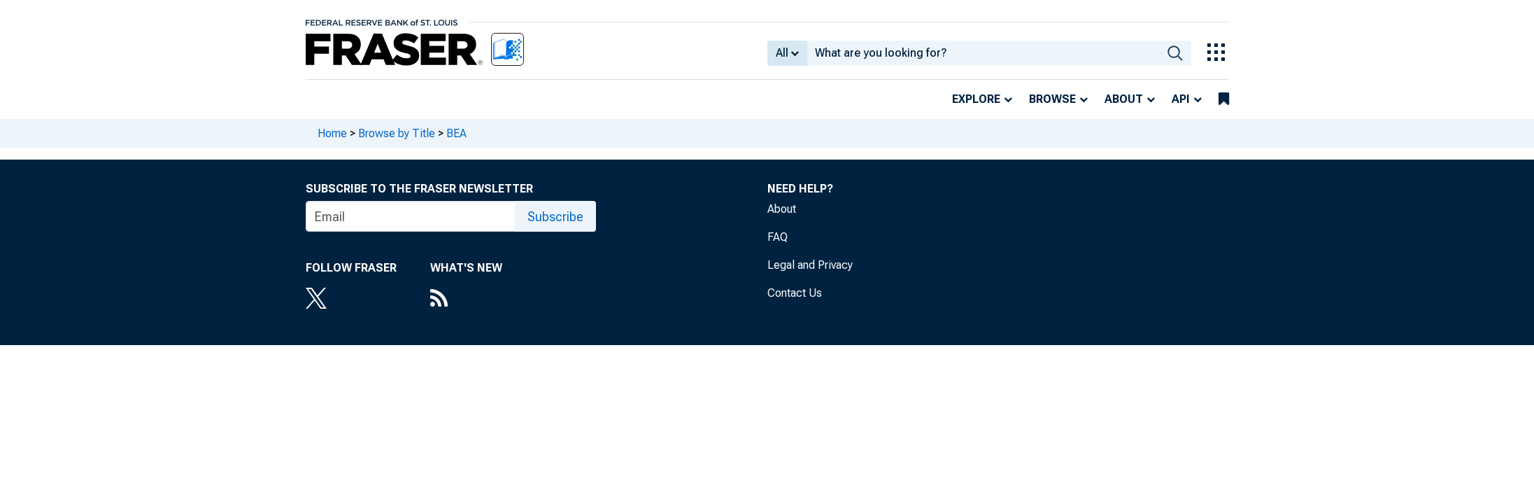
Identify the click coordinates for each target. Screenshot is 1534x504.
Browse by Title (396, 133)
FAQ (777, 237)
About (1124, 99)
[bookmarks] (1224, 99)
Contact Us (794, 293)
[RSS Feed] (466, 300)
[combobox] (983, 53)
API (1181, 99)
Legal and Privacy (810, 265)
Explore (976, 99)
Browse (1052, 99)
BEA (456, 133)
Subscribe (555, 216)
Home (332, 133)
